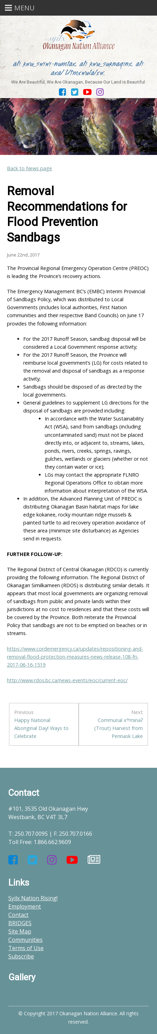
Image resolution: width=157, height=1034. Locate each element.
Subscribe (21, 956)
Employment (24, 906)
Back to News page (29, 168)
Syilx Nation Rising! (33, 898)
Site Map (19, 931)
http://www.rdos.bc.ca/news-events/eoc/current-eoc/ (67, 680)
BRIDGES (20, 923)
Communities (25, 940)
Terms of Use (26, 948)
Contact (18, 915)
